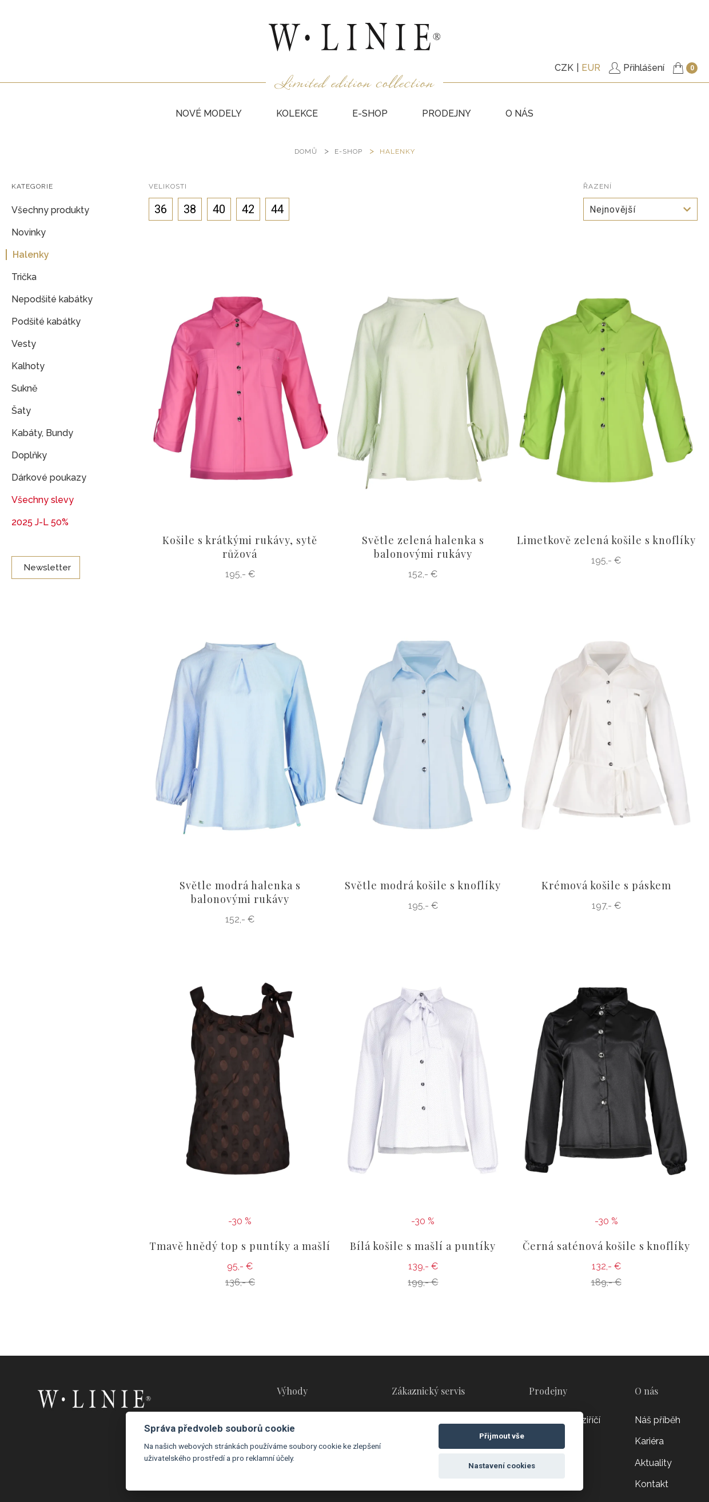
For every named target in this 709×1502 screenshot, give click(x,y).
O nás (519, 113)
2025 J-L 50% (40, 522)
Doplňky (29, 455)
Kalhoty (28, 366)
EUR (590, 67)
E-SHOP (370, 113)
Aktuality (653, 1462)
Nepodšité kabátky (52, 299)
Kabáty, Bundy (42, 433)
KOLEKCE (297, 113)
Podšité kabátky (46, 321)
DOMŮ (305, 151)
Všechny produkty (50, 210)
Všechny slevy (42, 499)
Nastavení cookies (501, 1465)
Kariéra (649, 1441)
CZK (564, 67)
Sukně (24, 388)
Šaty (21, 410)
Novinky (28, 232)
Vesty (23, 343)
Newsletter (45, 567)
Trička (24, 276)
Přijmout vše (501, 1436)
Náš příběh (657, 1420)
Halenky (397, 151)
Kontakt (651, 1484)
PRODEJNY (446, 113)
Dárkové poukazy (48, 477)
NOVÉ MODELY (209, 113)
